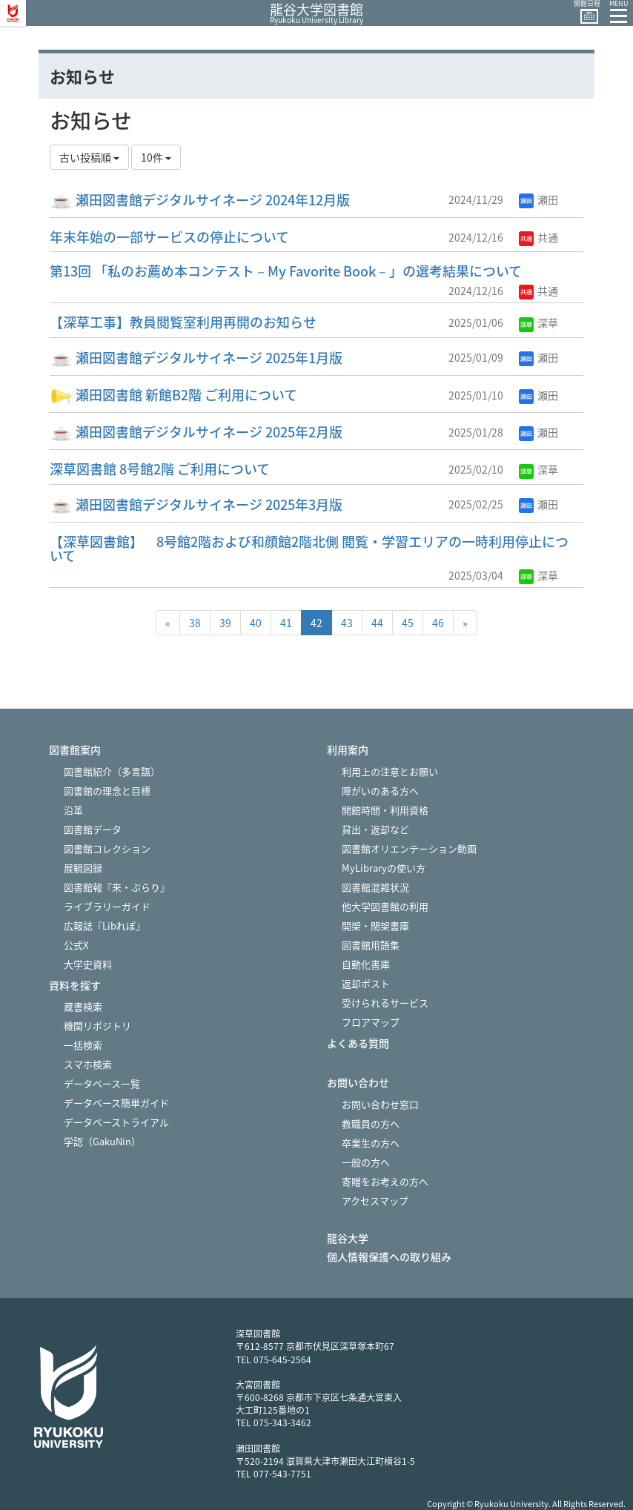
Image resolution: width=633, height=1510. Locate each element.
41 (286, 622)
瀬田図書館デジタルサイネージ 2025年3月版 (196, 504)
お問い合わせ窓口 (380, 1104)
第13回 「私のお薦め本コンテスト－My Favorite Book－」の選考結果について (286, 271)
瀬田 (538, 199)
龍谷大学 (347, 1238)
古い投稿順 (89, 157)
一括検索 (83, 1045)
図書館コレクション (107, 848)
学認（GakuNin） (102, 1141)
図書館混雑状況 (375, 887)
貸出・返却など (375, 829)
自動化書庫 (366, 964)
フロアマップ (371, 1022)
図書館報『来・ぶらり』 (117, 887)
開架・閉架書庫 (375, 925)
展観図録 (83, 868)
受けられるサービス (385, 1003)
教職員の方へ (371, 1123)
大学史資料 (88, 964)
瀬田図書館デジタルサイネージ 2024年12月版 (200, 200)
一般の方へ (366, 1162)
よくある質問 (358, 1043)
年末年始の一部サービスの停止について (169, 237)
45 (408, 622)
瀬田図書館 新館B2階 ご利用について (173, 395)
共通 (538, 237)
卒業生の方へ (371, 1143)
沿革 (73, 810)
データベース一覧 (102, 1083)
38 (195, 622)
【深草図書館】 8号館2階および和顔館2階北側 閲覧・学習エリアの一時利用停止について (309, 549)
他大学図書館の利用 (385, 906)
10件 (156, 157)
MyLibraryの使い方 (383, 868)
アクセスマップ (375, 1200)
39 (225, 622)
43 (347, 622)
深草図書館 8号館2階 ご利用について (160, 469)
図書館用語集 (371, 945)
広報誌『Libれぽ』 (104, 925)
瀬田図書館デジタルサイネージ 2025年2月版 (196, 432)
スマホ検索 (88, 1064)
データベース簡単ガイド (116, 1103)
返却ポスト (366, 983)
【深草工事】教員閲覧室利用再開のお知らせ (183, 322)
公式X (76, 945)
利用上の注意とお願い (390, 771)
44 (377, 622)
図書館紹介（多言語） (112, 771)
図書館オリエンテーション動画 (409, 848)
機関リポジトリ (97, 1026)
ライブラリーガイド (107, 906)
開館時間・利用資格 (385, 810)
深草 (538, 322)
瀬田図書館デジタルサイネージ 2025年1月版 (196, 358)
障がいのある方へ (380, 791)
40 (256, 622)
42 (316, 622)
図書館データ (93, 829)
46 (438, 622)
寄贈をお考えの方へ (385, 1181)
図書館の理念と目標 (107, 791)
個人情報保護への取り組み (389, 1256)
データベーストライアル (116, 1122)
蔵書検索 (83, 1006)
